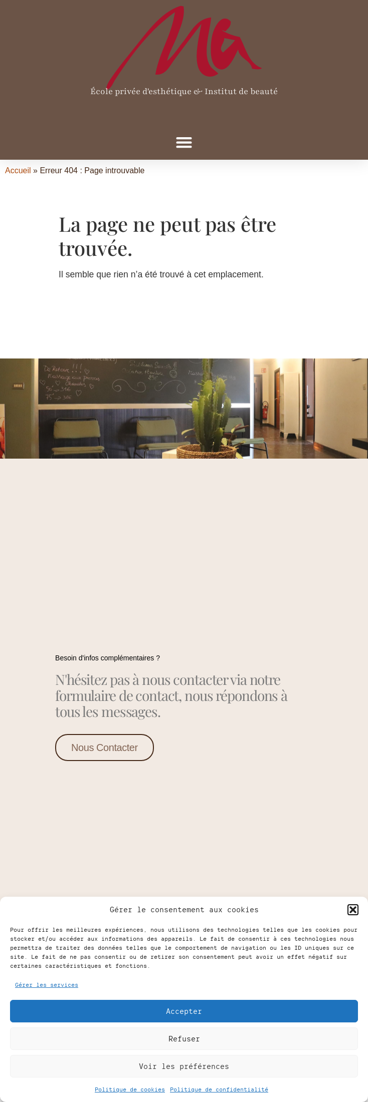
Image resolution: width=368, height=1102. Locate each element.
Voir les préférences (184, 1066)
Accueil (18, 170)
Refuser (184, 1038)
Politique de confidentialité (219, 1089)
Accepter (184, 1011)
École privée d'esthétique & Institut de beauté (184, 91)
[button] (353, 910)
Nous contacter (104, 746)
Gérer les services (46, 984)
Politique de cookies (130, 1089)
